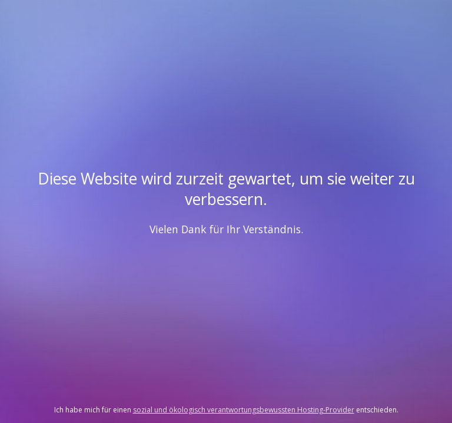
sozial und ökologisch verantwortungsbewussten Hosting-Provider (243, 410)
